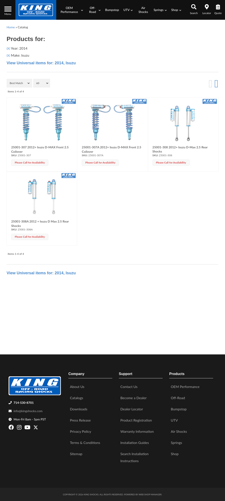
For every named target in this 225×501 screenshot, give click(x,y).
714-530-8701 (24, 402)
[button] (70, 10)
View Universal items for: (41, 63)
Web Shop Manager (150, 494)
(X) (8, 48)
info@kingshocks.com (28, 411)
